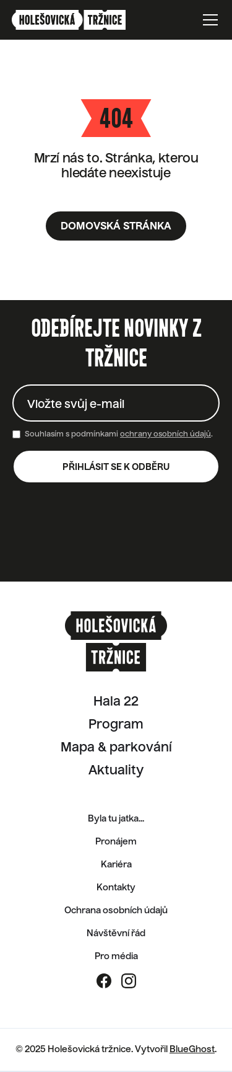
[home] (83, 20)
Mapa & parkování (116, 748)
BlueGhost (192, 1049)
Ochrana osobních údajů (116, 910)
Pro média (116, 956)
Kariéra (116, 865)
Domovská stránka (116, 227)
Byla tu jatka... (116, 819)
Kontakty (116, 888)
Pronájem (116, 842)
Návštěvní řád (116, 933)
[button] (207, 20)
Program (116, 725)
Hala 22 (116, 702)
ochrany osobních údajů (165, 434)
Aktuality (116, 771)
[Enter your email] (116, 403)
